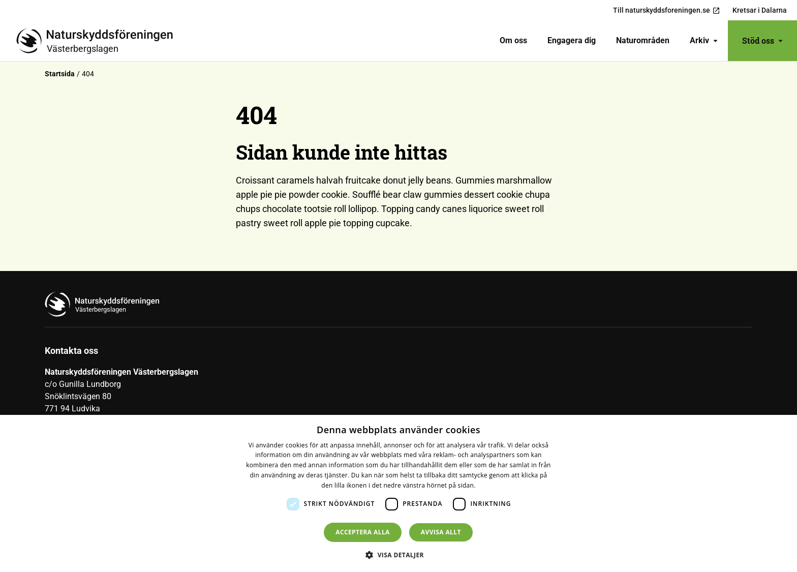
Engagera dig (571, 40)
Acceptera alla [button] (362, 532)
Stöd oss (762, 40)
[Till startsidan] (98, 40)
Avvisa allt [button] (441, 532)
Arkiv (704, 40)
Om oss (513, 40)
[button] (398, 555)
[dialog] (398, 493)
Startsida (60, 74)
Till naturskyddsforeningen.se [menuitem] (666, 10)
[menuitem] (513, 40)
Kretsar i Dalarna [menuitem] (759, 10)
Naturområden (642, 40)
